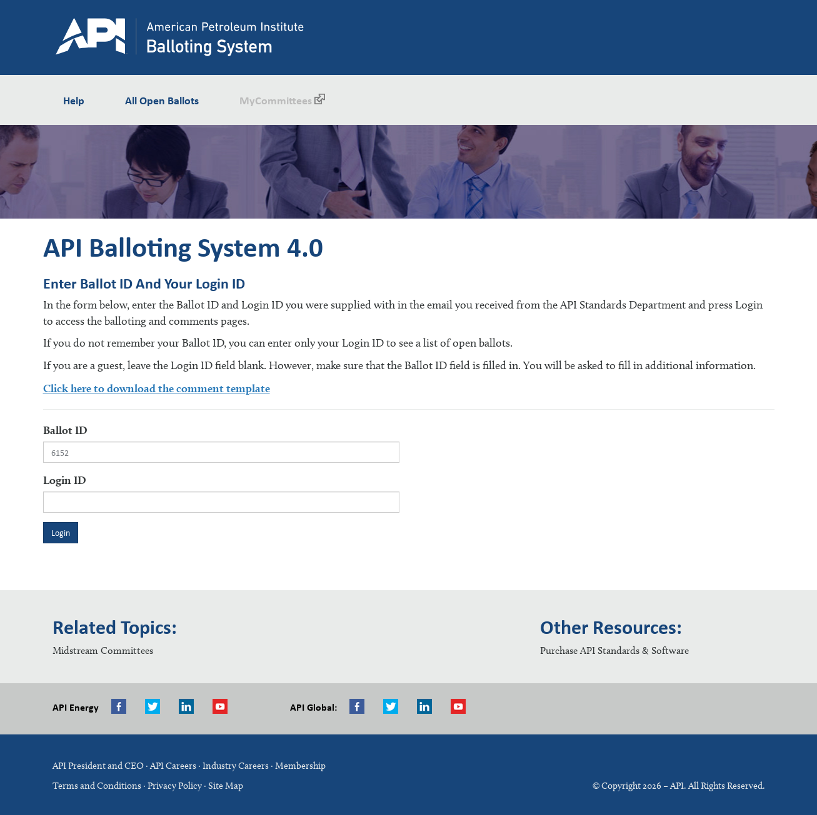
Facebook (122, 706)
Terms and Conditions (97, 785)
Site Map (225, 785)
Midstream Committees (103, 650)
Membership (300, 765)
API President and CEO (98, 765)
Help (73, 99)
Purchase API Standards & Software (614, 650)
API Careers (173, 765)
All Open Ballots (162, 99)
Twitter (155, 706)
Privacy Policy (175, 785)
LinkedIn (427, 706)
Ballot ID (65, 430)
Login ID (64, 480)
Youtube (223, 706)
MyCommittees (282, 99)
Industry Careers (236, 765)
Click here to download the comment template (156, 388)
